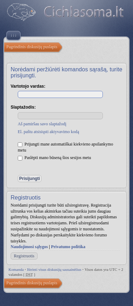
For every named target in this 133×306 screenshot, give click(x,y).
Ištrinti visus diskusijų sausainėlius (54, 269)
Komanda (16, 269)
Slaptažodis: (23, 107)
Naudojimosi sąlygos (29, 246)
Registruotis (24, 255)
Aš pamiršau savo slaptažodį (42, 123)
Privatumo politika (68, 246)
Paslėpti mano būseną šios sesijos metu (54, 157)
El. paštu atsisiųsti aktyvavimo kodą (48, 131)
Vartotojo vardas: (28, 86)
